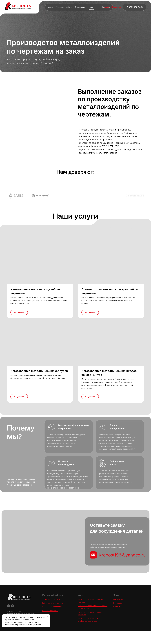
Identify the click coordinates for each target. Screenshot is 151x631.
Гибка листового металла (52, 603)
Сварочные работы (50, 611)
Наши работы (118, 603)
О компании (80, 7)
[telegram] (12, 605)
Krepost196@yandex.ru (122, 555)
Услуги (50, 7)
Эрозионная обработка (52, 607)
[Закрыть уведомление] (48, 616)
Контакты (117, 607)
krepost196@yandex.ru (111, 7)
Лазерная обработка (51, 599)
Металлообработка (64, 7)
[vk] (8, 605)
